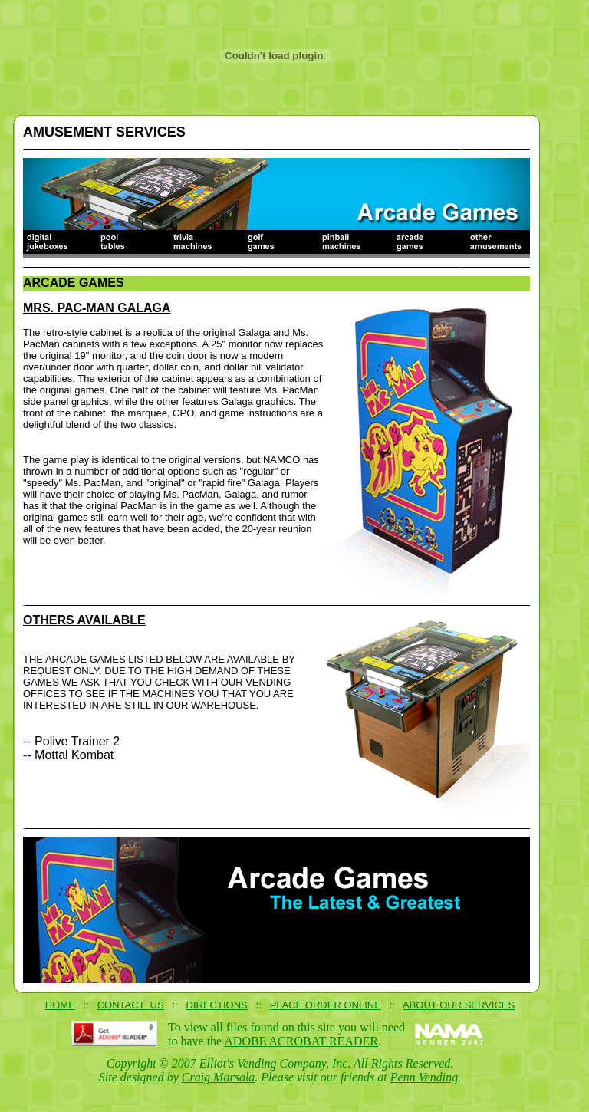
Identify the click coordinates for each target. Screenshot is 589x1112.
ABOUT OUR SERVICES (459, 1005)
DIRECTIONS (217, 1005)
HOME (60, 1005)
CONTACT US (130, 1005)
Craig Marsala (218, 1077)
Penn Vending (424, 1077)
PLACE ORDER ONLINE (325, 1005)
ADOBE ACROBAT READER (301, 1041)
